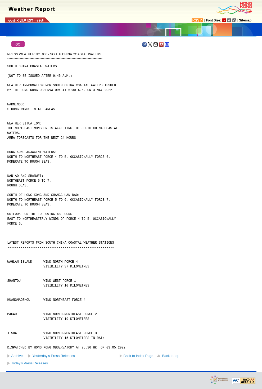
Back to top (170, 356)
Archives (18, 356)
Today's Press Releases (29, 363)
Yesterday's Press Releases (53, 356)
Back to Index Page (138, 356)
